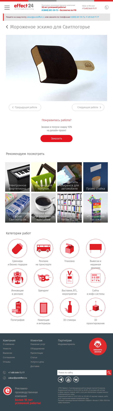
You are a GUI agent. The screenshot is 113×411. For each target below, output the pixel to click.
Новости (7, 348)
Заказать (56, 138)
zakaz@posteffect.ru (36, 17)
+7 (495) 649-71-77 (89, 8)
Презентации (36, 353)
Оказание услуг (37, 344)
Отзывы (6, 362)
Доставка (34, 366)
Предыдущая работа (26, 107)
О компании (8, 344)
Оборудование (37, 348)
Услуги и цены (37, 362)
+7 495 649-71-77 (92, 17)
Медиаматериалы (66, 344)
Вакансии (7, 353)
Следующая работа (87, 107)
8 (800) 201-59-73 (50, 10)
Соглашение (9, 357)
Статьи (33, 357)
